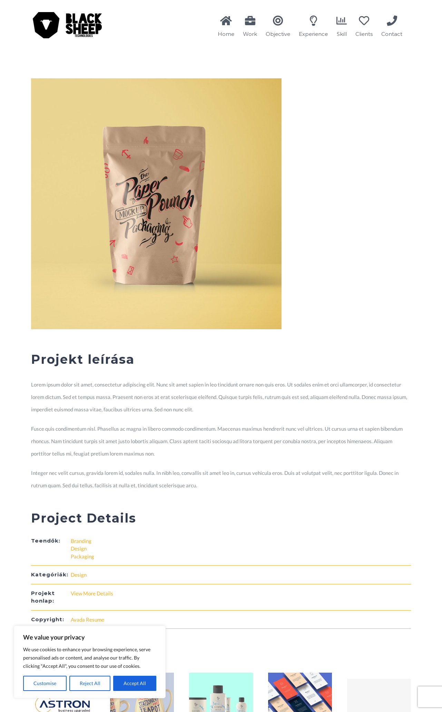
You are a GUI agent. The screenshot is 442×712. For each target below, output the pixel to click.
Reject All (90, 683)
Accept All (135, 683)
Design (79, 548)
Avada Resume (87, 619)
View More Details (92, 593)
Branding (81, 541)
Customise (44, 683)
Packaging (82, 556)
